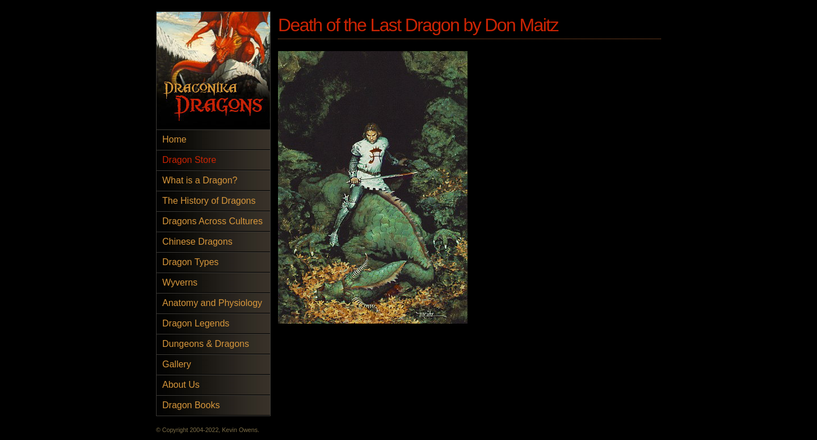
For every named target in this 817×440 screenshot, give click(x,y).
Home (174, 139)
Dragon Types (190, 262)
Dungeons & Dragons (205, 344)
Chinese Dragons (197, 241)
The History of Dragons (209, 201)
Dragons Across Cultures (212, 221)
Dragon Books (191, 405)
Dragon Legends (195, 323)
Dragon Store (189, 160)
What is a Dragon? (200, 180)
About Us (181, 384)
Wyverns (179, 282)
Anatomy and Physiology (212, 303)
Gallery (176, 364)
